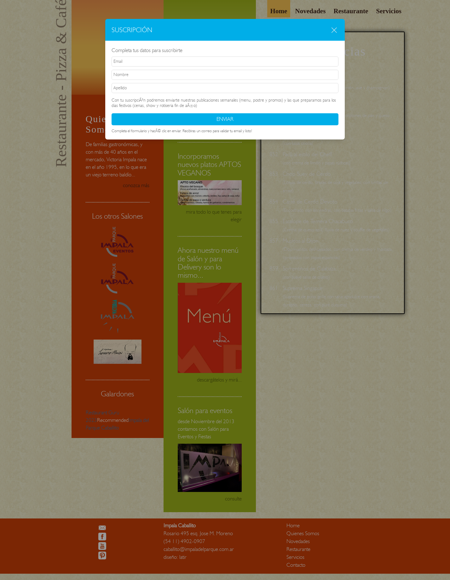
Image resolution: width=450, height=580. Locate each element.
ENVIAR (225, 119)
